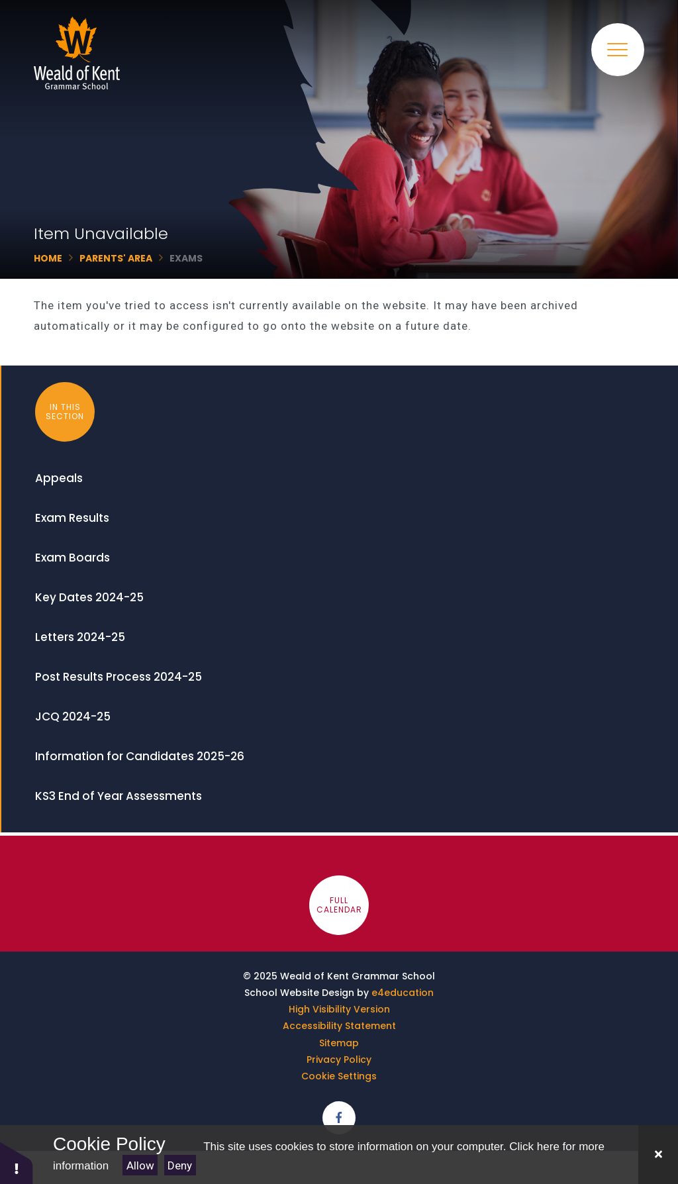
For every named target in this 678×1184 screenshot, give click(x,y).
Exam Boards (72, 558)
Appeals (59, 478)
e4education (402, 992)
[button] (16, 1162)
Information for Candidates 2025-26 (139, 756)
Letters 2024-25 (80, 637)
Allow (140, 1165)
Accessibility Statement (339, 1025)
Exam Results (72, 518)
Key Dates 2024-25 (89, 597)
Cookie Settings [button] (339, 1076)
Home (48, 258)
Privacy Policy (339, 1059)
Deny (180, 1165)
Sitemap (339, 1043)
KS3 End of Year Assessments (118, 796)
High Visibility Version (339, 1009)
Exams (186, 258)
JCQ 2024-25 (73, 716)
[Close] (658, 1154)
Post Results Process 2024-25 (118, 677)
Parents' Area (115, 258)
